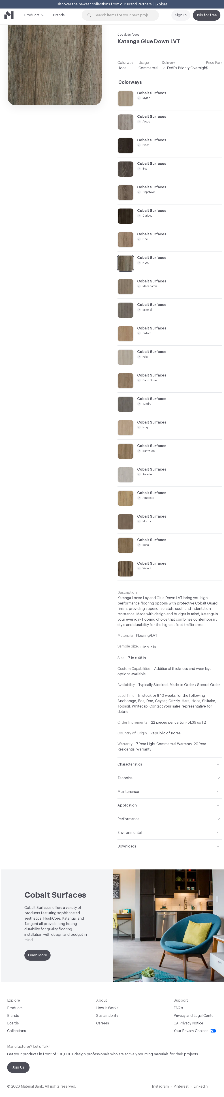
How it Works (107, 1008)
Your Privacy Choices (195, 1030)
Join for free (206, 15)
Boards (13, 1023)
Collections (16, 1031)
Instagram (160, 1086)
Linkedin (201, 1086)
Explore (161, 4)
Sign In (181, 15)
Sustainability (107, 1015)
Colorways (130, 82)
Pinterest (181, 1086)
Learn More (37, 955)
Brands (59, 15)
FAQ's (178, 1008)
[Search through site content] (123, 15)
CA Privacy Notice (188, 1023)
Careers (102, 1023)
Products (32, 15)
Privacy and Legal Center (194, 1015)
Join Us (18, 1067)
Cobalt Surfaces (128, 34)
